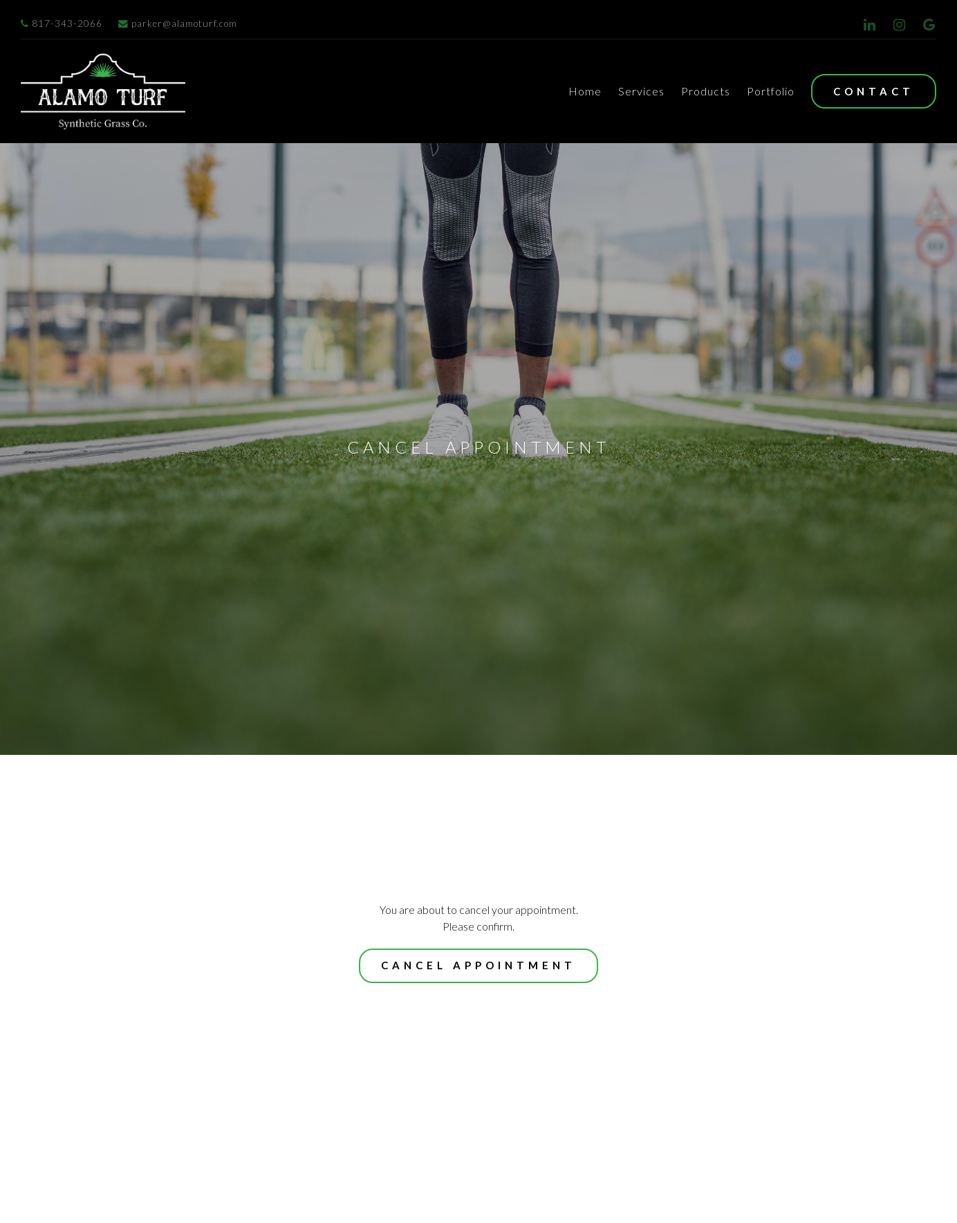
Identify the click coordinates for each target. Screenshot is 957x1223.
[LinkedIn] (870, 25)
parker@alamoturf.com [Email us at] (177, 23)
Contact (873, 91)
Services (641, 90)
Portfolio (771, 90)
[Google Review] (929, 25)
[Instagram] (900, 25)
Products (705, 90)
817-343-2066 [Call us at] (61, 23)
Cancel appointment (478, 1085)
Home (585, 90)
